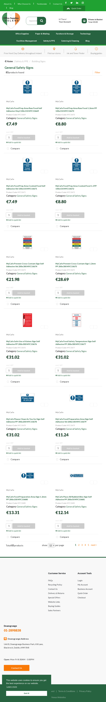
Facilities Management (26, 41)
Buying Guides (54, 606)
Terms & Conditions (66, 691)
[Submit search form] (41, 21)
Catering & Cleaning (70, 41)
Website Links (54, 602)
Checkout (82, 597)
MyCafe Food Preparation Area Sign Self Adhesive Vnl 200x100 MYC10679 (74, 420)
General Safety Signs (27, 118)
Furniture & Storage (65, 34)
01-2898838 (12, 630)
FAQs (50, 580)
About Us (8, 4)
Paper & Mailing (42, 34)
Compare (13, 148)
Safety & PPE (49, 41)
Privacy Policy (85, 691)
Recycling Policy (55, 585)
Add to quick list (13, 142)
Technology (85, 34)
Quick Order (83, 593)
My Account (83, 585)
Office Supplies (22, 34)
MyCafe (10, 101)
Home (9, 61)
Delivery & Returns (56, 593)
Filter (97, 72)
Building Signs (39, 61)
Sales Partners (54, 610)
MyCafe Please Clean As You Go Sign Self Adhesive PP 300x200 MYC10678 (25, 420)
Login (80, 580)
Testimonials (42, 4)
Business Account (85, 589)
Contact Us (57, 4)
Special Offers (54, 597)
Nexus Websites (58, 697)
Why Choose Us (24, 4)
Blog (11, 8)
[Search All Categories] (36, 21)
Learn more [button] (12, 687)
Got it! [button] (26, 693)
